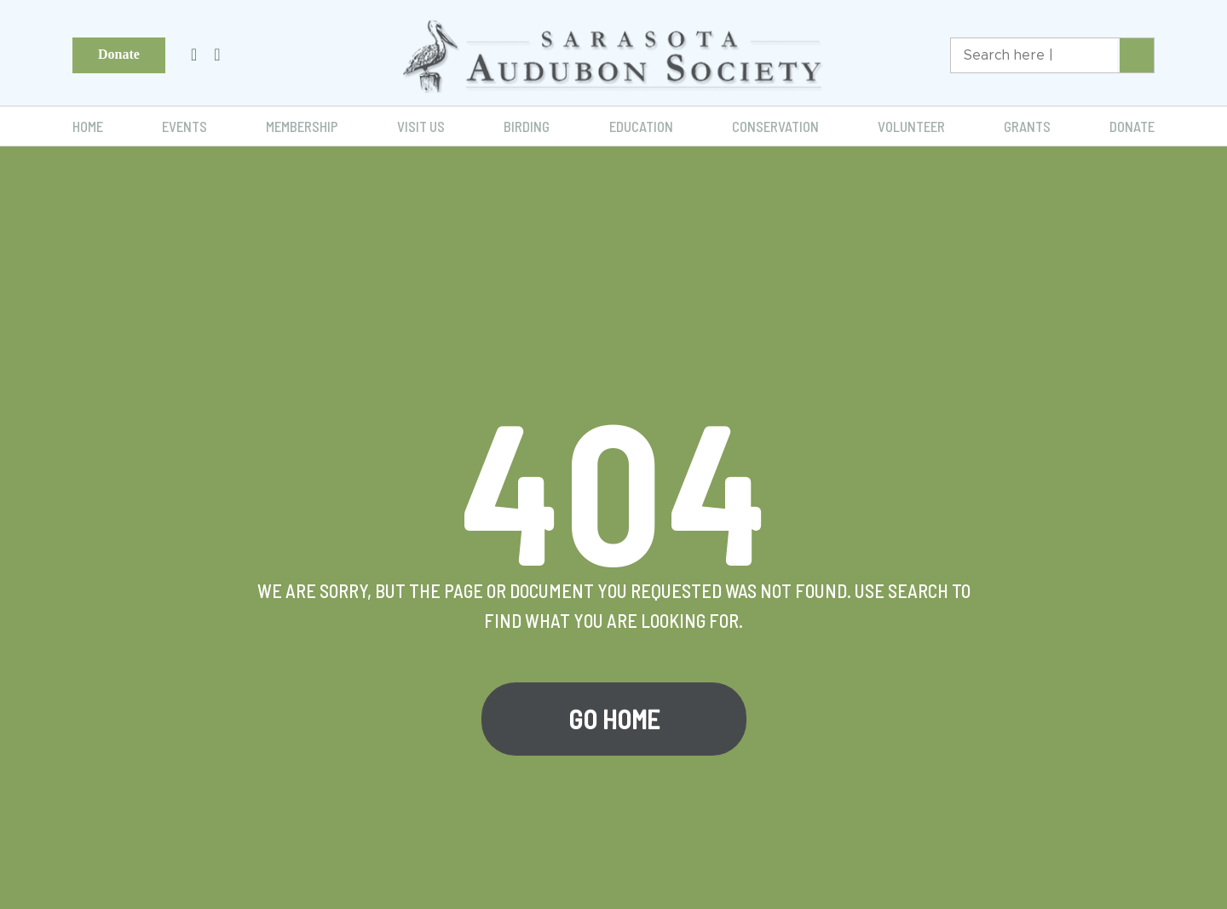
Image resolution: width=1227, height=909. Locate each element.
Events (184, 126)
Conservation (775, 126)
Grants (1027, 126)
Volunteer (911, 126)
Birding (527, 126)
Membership (302, 126)
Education (641, 126)
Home (87, 126)
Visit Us (421, 126)
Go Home (614, 719)
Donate (119, 54)
